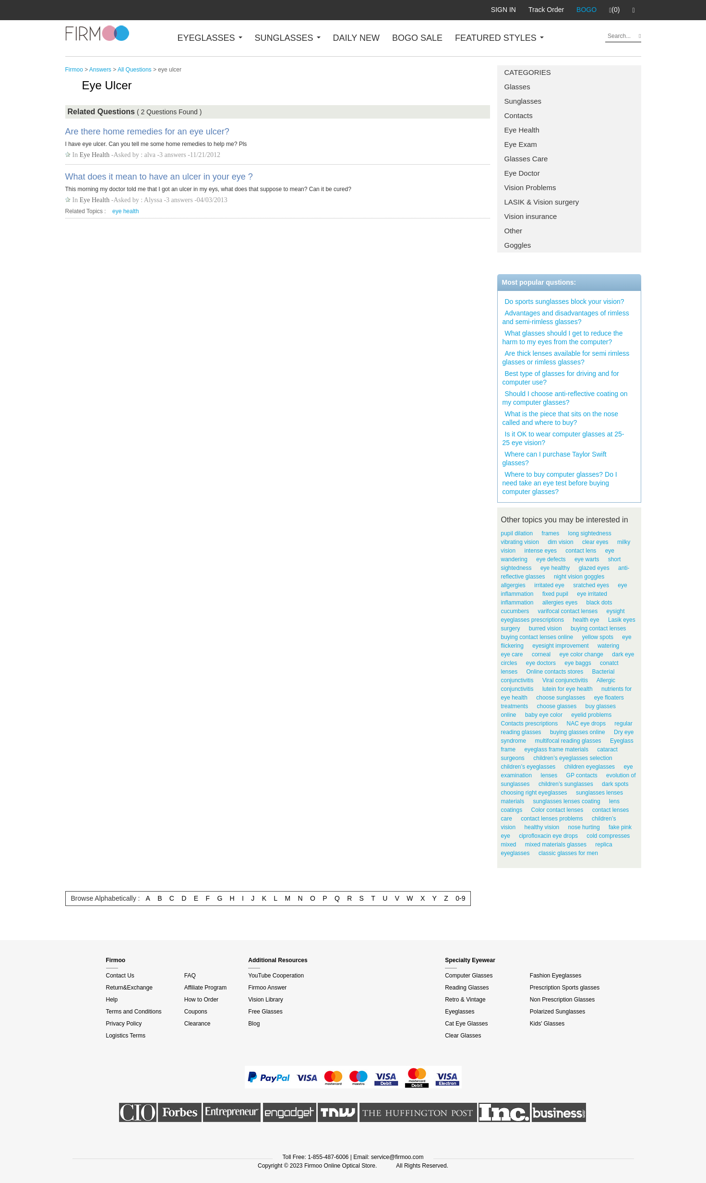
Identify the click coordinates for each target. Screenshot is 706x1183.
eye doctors (541, 663)
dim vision (560, 542)
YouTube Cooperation (276, 975)
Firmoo (74, 69)
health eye (586, 619)
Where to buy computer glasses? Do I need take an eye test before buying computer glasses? (560, 483)
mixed (508, 844)
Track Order (546, 9)
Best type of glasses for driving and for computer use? (561, 378)
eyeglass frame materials (556, 749)
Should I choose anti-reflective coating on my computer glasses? (565, 398)
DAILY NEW (356, 38)
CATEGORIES (527, 72)
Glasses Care (526, 159)
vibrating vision (520, 542)
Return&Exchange (129, 987)
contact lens (580, 550)
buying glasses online (577, 732)
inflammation (517, 602)
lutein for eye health (567, 689)
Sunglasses (523, 101)
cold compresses (608, 836)
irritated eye (549, 585)
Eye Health (521, 130)
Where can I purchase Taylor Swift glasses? (555, 458)
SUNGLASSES (288, 38)
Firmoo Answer (267, 987)
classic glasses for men (568, 853)
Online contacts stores (555, 671)
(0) (614, 10)
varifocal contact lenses (568, 611)
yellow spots (597, 637)
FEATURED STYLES (499, 38)
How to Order (201, 999)
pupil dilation (517, 533)
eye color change (581, 654)
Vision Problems (530, 187)
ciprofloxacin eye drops (548, 836)
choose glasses (557, 706)
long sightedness (589, 533)
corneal (541, 654)
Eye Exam (520, 144)
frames (551, 533)
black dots (599, 602)
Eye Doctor (522, 173)
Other (513, 231)
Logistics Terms (125, 1035)
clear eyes (595, 542)
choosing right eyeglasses (534, 792)
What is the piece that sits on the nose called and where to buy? (561, 418)
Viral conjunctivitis (565, 680)
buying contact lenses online (537, 637)
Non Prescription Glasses (562, 999)
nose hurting (584, 827)
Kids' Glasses (547, 1023)
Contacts (518, 115)
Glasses (517, 87)
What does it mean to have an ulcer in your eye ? (159, 176)
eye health (125, 211)
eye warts (586, 559)
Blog (254, 1023)
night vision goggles (579, 576)
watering (608, 645)
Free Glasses (265, 1011)
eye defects (550, 559)
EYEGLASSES (210, 38)
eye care (512, 654)
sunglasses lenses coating (566, 801)
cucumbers (515, 611)
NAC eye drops (586, 723)
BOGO (586, 9)
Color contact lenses (557, 810)
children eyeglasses (589, 766)
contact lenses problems (552, 818)
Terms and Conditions (134, 1011)
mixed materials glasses (555, 844)
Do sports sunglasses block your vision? (564, 301)
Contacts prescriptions (529, 723)
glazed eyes (594, 568)
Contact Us (120, 975)
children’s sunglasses (565, 784)
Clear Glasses (463, 1035)
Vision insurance (530, 216)
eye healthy (555, 568)
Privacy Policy (124, 1023)
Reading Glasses (467, 987)
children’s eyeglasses (528, 766)
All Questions (135, 69)
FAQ (190, 975)
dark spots (615, 784)
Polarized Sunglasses (557, 1011)
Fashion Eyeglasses (555, 975)
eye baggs (577, 663)
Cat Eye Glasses (466, 1023)
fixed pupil (555, 594)
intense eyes (541, 550)
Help (112, 999)
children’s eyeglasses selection (572, 758)
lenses (549, 775)
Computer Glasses (468, 975)
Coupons (195, 1011)
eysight (616, 611)
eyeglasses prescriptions (532, 619)
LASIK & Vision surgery (541, 202)
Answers (100, 69)
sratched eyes (591, 585)
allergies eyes (559, 602)
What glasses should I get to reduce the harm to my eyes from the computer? (563, 337)
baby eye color (543, 715)
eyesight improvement (560, 645)
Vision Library (265, 999)
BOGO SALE (417, 38)
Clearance (197, 1023)
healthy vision (542, 827)
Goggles (517, 245)
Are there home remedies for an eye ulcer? (147, 131)
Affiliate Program (205, 987)
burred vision (545, 628)
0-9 (460, 898)
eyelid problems (591, 715)
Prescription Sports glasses (564, 987)
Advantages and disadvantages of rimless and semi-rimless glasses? (566, 317)
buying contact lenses (598, 628)
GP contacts (582, 775)
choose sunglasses (560, 697)
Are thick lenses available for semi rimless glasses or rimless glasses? (566, 358)
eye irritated (592, 594)
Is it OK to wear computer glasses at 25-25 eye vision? (563, 438)
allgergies (513, 585)
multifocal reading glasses (568, 740)
